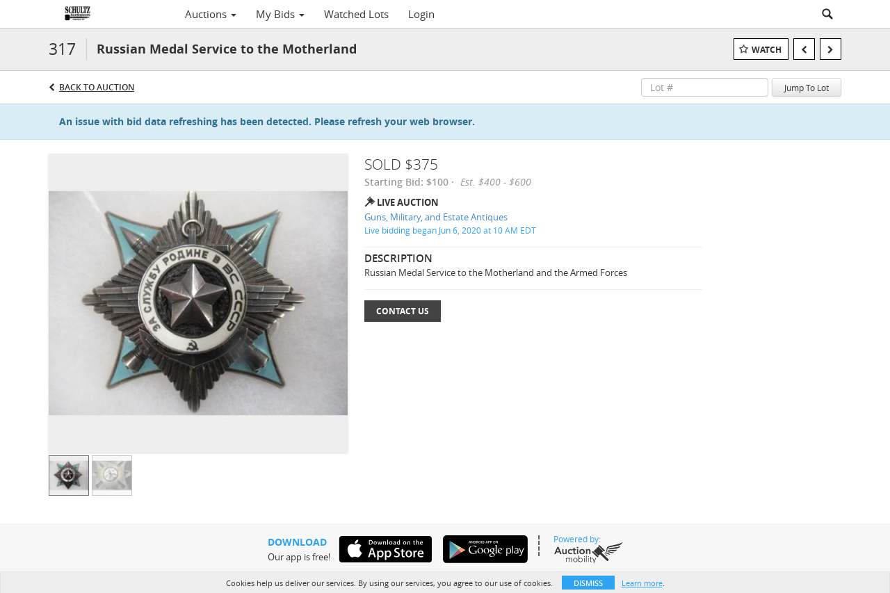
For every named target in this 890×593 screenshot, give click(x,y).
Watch (767, 50)
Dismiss (588, 583)
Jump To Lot (806, 87)
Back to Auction (96, 87)
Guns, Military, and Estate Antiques (436, 217)
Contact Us (402, 311)
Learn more (642, 583)
